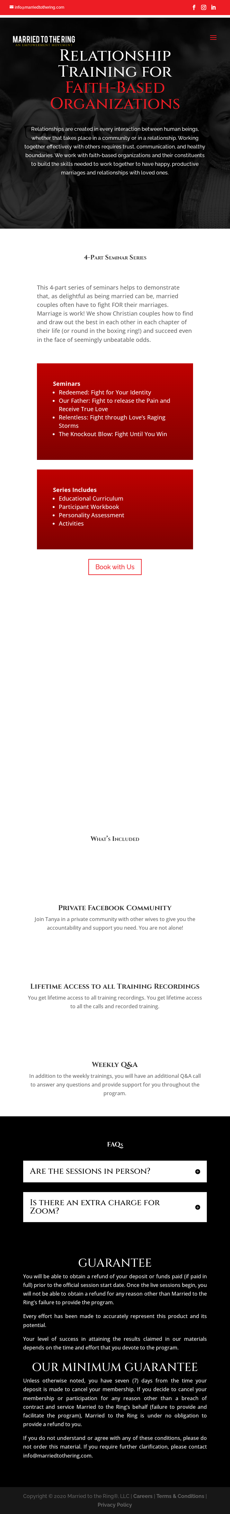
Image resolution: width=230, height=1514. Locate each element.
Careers (143, 1496)
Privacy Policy (115, 1505)
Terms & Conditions (180, 1496)
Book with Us (115, 567)
